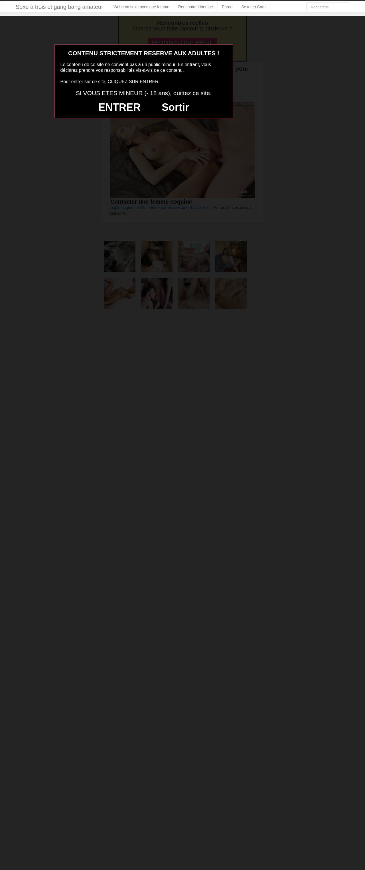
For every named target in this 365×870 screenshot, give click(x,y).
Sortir (175, 107)
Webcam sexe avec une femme (141, 7)
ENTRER (119, 107)
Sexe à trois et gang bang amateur (59, 7)
